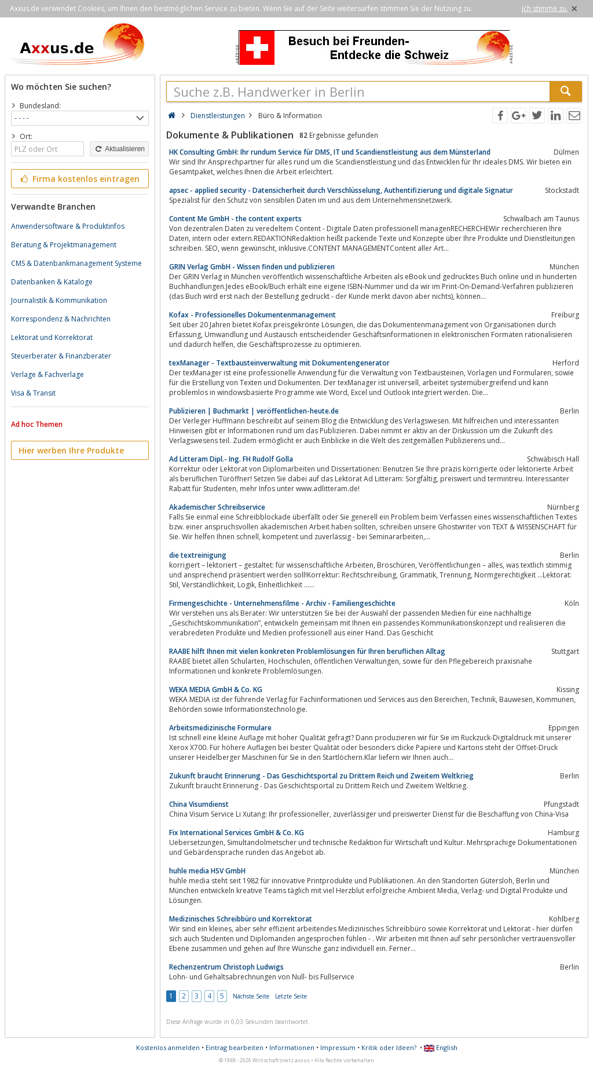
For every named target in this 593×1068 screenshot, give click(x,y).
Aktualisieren (119, 149)
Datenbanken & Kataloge (52, 282)
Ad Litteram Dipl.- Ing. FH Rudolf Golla (231, 459)
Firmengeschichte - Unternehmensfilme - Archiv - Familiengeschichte (282, 603)
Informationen (291, 1047)
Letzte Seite (291, 996)
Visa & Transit (33, 393)
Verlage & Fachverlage (47, 374)
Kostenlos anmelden (168, 1047)
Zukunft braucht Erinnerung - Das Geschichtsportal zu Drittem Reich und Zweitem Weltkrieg (321, 776)
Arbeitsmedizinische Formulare (220, 728)
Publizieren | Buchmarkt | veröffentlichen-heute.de (254, 411)
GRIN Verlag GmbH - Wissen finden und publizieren (252, 267)
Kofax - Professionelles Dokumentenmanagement (252, 315)
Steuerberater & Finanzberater (61, 356)
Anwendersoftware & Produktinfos (68, 226)
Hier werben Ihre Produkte (71, 450)
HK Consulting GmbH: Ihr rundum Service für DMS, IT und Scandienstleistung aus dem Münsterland (329, 152)
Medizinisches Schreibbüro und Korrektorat (240, 919)
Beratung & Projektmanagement (63, 245)
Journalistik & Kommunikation (59, 300)
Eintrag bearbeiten (234, 1047)
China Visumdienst (199, 804)
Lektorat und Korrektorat (52, 337)
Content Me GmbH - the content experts (235, 219)
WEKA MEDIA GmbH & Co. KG (215, 689)
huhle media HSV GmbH (207, 871)
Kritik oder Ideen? (388, 1047)
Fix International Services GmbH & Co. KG (236, 832)
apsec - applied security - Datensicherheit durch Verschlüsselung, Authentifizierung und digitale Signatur (341, 190)
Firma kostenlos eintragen (79, 178)
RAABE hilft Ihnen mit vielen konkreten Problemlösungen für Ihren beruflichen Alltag (307, 651)
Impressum (338, 1047)
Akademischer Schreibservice (217, 507)
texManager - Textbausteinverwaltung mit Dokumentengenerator (279, 363)
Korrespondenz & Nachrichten (61, 319)
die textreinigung (197, 555)
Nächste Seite (251, 996)
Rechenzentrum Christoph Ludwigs (226, 967)
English (440, 1047)
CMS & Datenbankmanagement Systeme (76, 263)
